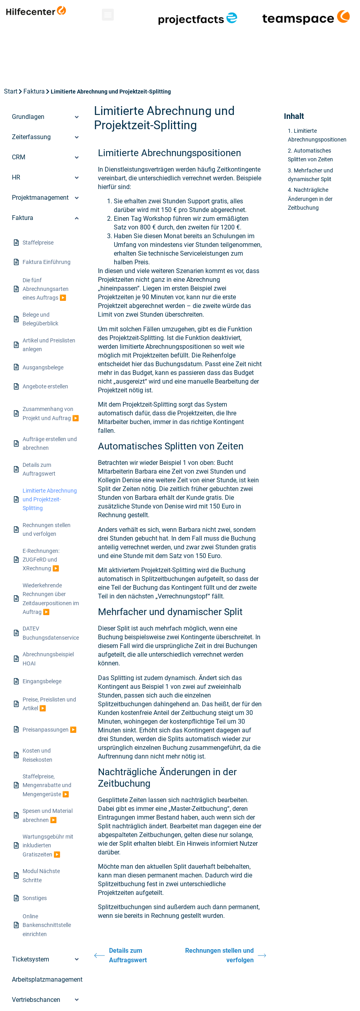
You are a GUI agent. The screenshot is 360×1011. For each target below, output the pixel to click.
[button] (108, 15)
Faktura (34, 91)
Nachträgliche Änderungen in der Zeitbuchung (310, 199)
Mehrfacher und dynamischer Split (310, 174)
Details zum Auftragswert (120, 955)
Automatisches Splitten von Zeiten (310, 154)
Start (10, 91)
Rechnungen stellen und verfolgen (225, 955)
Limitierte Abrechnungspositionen (317, 135)
